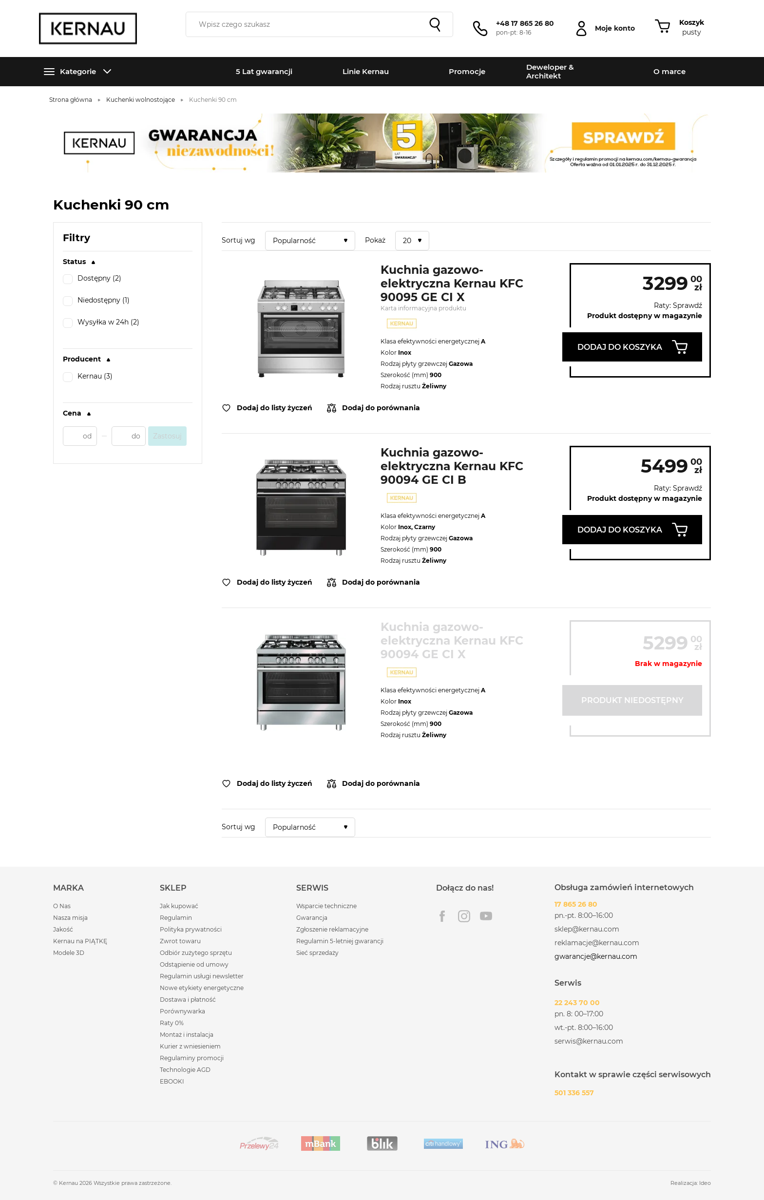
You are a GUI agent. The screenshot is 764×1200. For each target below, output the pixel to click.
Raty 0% (172, 1023)
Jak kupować (179, 906)
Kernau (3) (88, 377)
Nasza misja (70, 917)
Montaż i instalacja (186, 1034)
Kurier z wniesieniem (190, 1046)
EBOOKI (172, 1081)
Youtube (486, 916)
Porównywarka (182, 1011)
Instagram (464, 916)
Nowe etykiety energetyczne (202, 987)
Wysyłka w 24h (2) (101, 323)
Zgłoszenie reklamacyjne (332, 929)
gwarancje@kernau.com (595, 956)
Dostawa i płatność (188, 999)
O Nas (62, 906)
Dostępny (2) (92, 279)
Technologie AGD (185, 1069)
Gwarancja (311, 917)
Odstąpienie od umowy (194, 964)
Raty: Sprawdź (678, 306)
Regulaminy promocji (192, 1058)
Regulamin (176, 917)
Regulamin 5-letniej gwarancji (339, 941)
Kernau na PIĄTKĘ (80, 941)
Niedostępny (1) (96, 301)
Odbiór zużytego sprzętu (196, 952)
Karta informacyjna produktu (423, 308)
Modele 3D (68, 952)
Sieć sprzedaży (317, 952)
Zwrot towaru (180, 941)
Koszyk (691, 22)
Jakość (63, 929)
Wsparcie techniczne (326, 906)
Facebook (442, 916)
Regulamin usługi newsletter (202, 976)
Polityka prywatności (191, 929)
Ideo (705, 1183)
